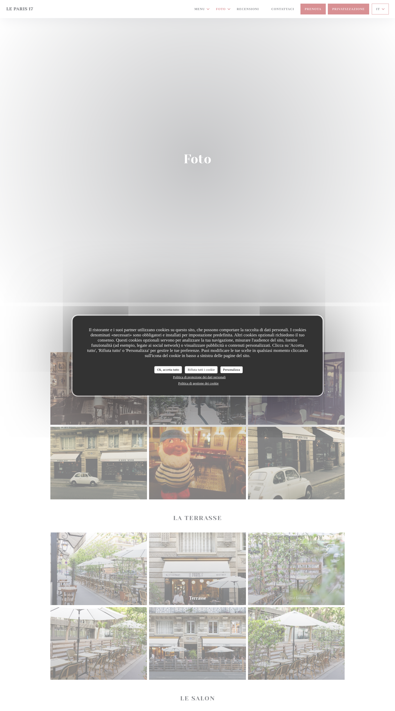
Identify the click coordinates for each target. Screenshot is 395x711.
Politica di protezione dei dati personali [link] (199, 377)
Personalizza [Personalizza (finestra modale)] (231, 370)
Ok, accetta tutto (168, 370)
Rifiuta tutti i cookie (201, 370)
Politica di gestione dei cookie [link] (198, 383)
